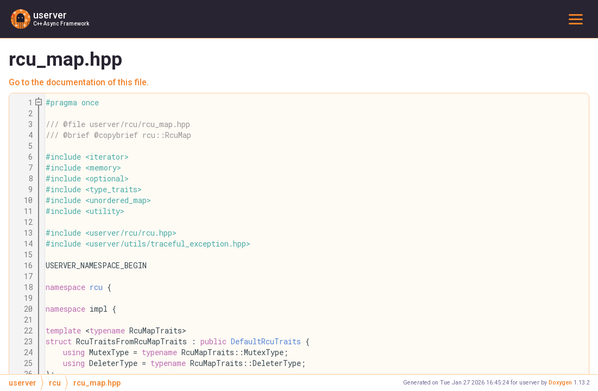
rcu (96, 287)
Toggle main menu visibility (578, 19)
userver (50, 15)
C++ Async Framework (61, 24)
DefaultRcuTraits (266, 341)
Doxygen (560, 383)
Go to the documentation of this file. (79, 82)
